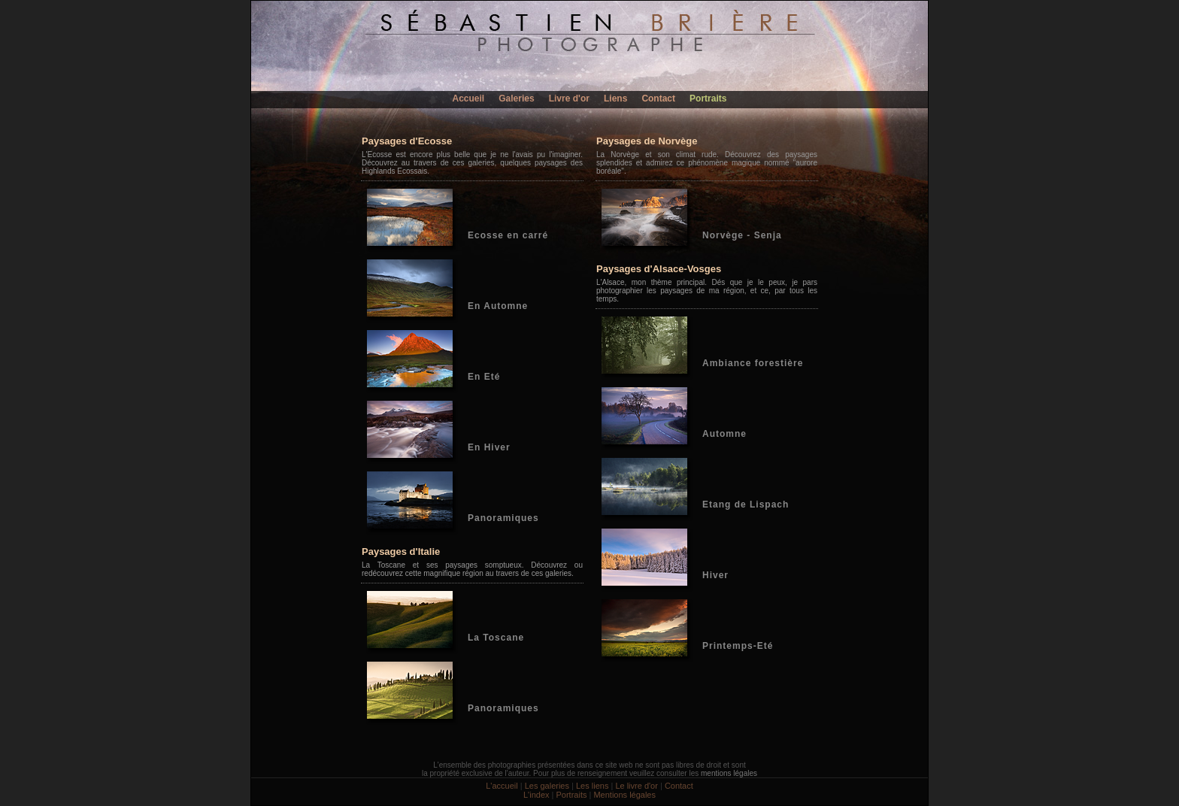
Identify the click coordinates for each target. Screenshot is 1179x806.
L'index (536, 794)
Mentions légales (624, 794)
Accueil (469, 98)
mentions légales (729, 773)
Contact (658, 98)
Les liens (592, 785)
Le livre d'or (636, 785)
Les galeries (547, 785)
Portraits (708, 98)
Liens (615, 98)
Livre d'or (569, 98)
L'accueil (501, 785)
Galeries (516, 98)
